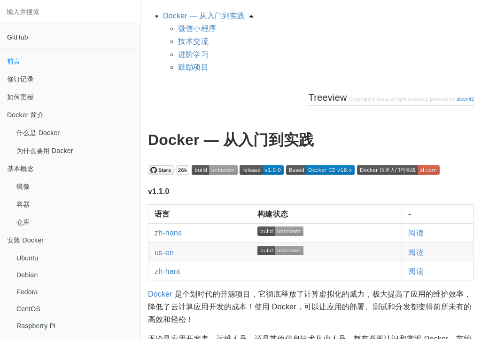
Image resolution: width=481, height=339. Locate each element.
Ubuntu (27, 258)
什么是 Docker (38, 133)
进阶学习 (193, 54)
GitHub (17, 37)
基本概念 (20, 168)
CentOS (28, 309)
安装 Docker (25, 240)
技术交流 (193, 41)
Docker (160, 294)
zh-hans (168, 233)
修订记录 (20, 79)
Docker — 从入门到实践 (204, 16)
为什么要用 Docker (44, 150)
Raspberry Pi (35, 326)
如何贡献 (20, 97)
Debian (27, 275)
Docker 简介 (25, 115)
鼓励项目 (193, 67)
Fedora (27, 292)
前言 (13, 61)
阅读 (415, 233)
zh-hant (167, 271)
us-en (164, 253)
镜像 (23, 186)
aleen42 (465, 99)
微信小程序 (197, 28)
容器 (23, 204)
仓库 (23, 222)
